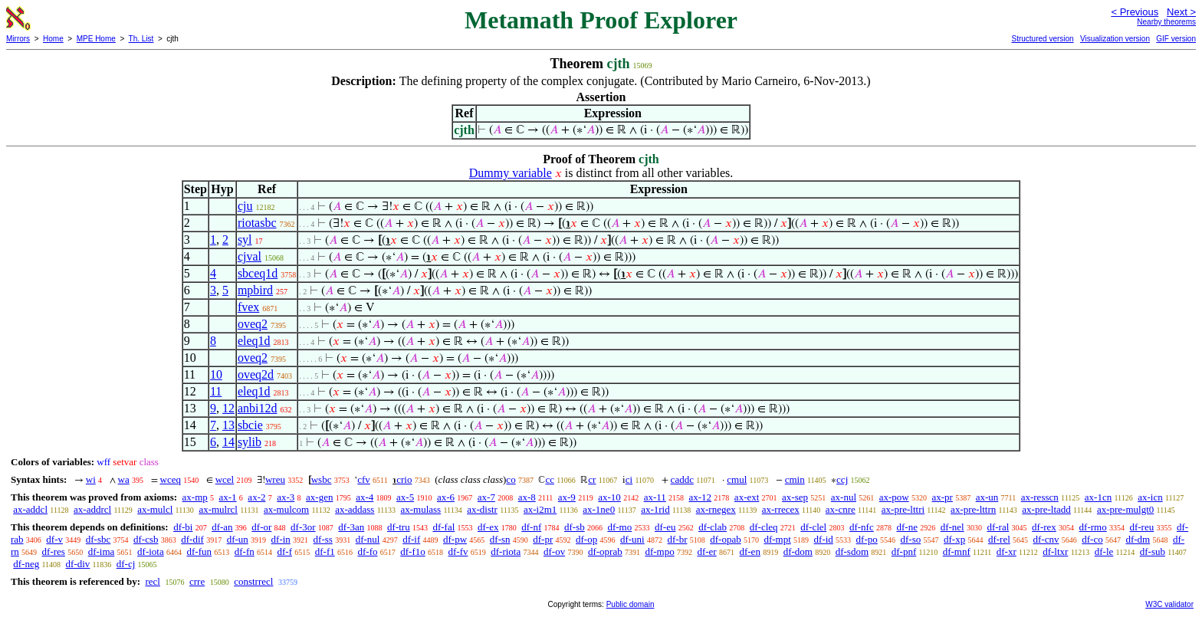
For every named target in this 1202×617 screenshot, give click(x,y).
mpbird (255, 290)
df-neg (26, 563)
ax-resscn (1040, 497)
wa (124, 479)
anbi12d (258, 408)
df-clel (813, 527)
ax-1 (228, 497)
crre (197, 581)
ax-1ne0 (599, 509)
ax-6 (446, 497)
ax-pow (894, 497)
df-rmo (1093, 527)
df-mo (619, 527)
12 (228, 408)
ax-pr (942, 497)
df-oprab (605, 551)
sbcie (250, 425)
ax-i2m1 (540, 509)
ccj (842, 479)
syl (245, 239)
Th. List (141, 38)
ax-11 (655, 497)
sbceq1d (258, 273)
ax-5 (405, 497)
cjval (249, 256)
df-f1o (412, 551)
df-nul (368, 539)
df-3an (351, 527)
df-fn (245, 551)
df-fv (458, 551)
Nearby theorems (1166, 22)
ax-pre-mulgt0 (1125, 509)
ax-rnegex (716, 509)
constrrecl (253, 581)
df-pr (543, 539)
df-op (586, 539)
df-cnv (1046, 539)
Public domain (630, 604)
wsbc (321, 479)
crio (404, 479)
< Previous (1134, 12)
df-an (222, 527)
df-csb (146, 539)
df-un (237, 539)
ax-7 (486, 497)
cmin (795, 479)
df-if (411, 539)
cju (245, 205)
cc (549, 479)
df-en (749, 551)
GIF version (1176, 38)
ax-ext (746, 497)
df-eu (665, 527)
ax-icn (1150, 497)
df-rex (1044, 527)
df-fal (443, 527)
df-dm (1137, 539)
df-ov (554, 551)
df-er (706, 551)
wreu (275, 479)
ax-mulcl (154, 509)
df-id (823, 539)
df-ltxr (1055, 551)
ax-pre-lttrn (973, 509)
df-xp (954, 539)
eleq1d (254, 340)
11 (216, 391)
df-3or (303, 527)
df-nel (952, 527)
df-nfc (861, 527)
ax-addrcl (92, 509)
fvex (248, 306)
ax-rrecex (781, 509)
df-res (53, 551)
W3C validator (1169, 604)
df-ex (488, 527)
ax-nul (843, 497)
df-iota (150, 551)
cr (592, 479)
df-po (867, 539)
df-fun (199, 551)
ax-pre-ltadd (1046, 509)
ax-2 (256, 497)
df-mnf (956, 551)
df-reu (1141, 527)
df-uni (632, 539)
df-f (284, 551)
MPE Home (96, 38)
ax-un (987, 497)
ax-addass (354, 509)
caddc (682, 479)
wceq (170, 479)
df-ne (906, 527)
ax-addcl (30, 509)
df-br (677, 539)
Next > (1181, 12)
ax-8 (527, 497)
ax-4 (364, 497)
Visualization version (1115, 38)
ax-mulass (420, 509)
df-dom (798, 551)
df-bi (182, 527)
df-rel (999, 539)
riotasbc (257, 222)
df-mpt (777, 539)
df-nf (531, 527)
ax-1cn (1098, 497)
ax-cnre (841, 509)
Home (53, 38)
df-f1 (325, 551)
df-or (261, 527)
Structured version (1042, 38)
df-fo (367, 551)
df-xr (1006, 551)
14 (228, 441)
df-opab (725, 539)
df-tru (398, 527)
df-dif (192, 539)
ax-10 (609, 497)
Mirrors (18, 38)
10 (216, 374)
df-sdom (852, 551)
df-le (1104, 551)
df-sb (574, 527)
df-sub (1152, 551)
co (510, 479)
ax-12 (700, 497)
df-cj (126, 563)
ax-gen (319, 497)
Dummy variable (510, 172)
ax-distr (482, 509)
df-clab (712, 527)
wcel (225, 479)
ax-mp (195, 497)
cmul (737, 479)
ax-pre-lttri (903, 509)
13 (228, 425)
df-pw (455, 539)
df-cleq (764, 527)
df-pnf (904, 551)
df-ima (101, 551)
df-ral (998, 527)
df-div (78, 563)
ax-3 (285, 497)
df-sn (500, 539)
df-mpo (659, 551)
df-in (281, 539)
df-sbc (98, 539)
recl (152, 581)
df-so (911, 539)
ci (629, 479)
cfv (363, 479)
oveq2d (256, 374)
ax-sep (795, 497)
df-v (54, 539)
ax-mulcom (286, 509)
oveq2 (253, 323)
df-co (1092, 539)
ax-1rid (655, 509)
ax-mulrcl (218, 509)
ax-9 (567, 497)
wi (91, 479)
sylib (249, 441)
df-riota (506, 551)
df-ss (323, 539)
